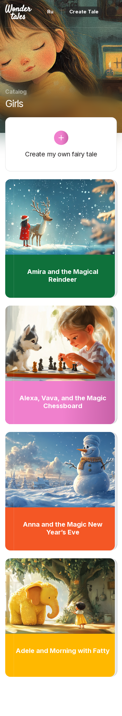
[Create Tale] (61, 138)
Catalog (16, 91)
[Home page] (18, 15)
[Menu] (111, 12)
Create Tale (84, 11)
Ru (50, 11)
